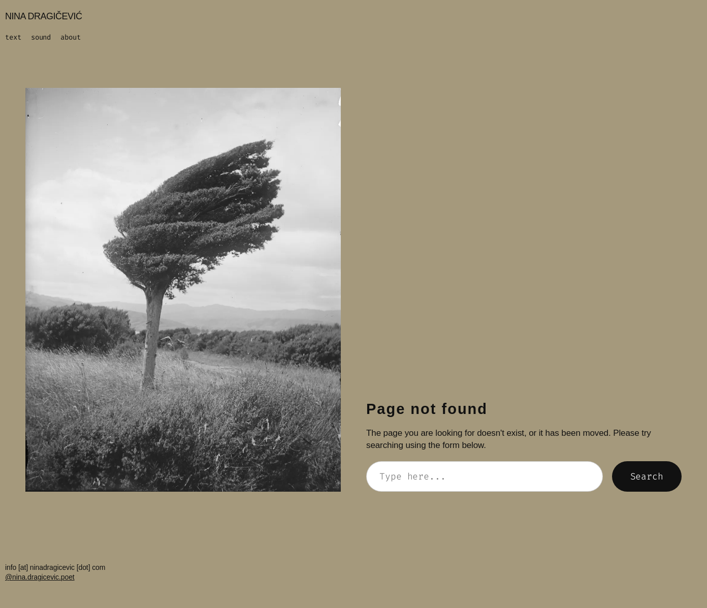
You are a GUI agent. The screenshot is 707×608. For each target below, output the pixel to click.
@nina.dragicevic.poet (40, 577)
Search (646, 476)
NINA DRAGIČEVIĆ (43, 16)
